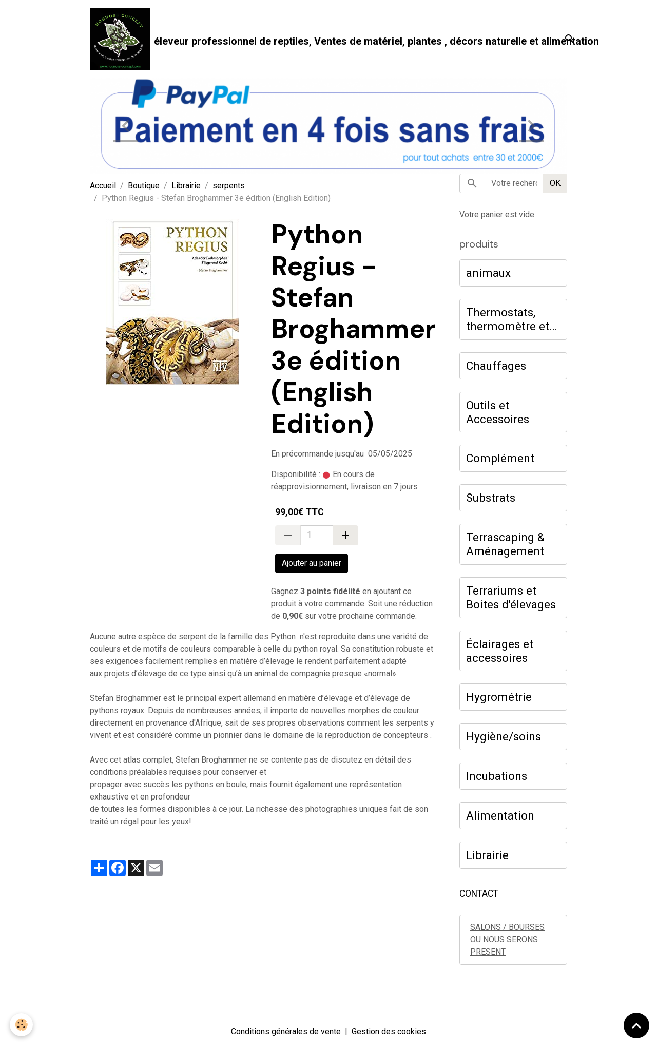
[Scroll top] (636, 1025)
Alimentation (500, 815)
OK (555, 183)
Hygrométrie (499, 696)
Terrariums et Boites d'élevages (511, 597)
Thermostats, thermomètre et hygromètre (507, 319)
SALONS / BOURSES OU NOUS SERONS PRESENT (507, 939)
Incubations (496, 776)
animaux (488, 272)
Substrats (490, 497)
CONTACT (478, 893)
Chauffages (496, 365)
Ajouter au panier (311, 563)
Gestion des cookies (389, 1031)
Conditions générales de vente (286, 1031)
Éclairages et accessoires (499, 650)
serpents (228, 186)
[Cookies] (21, 1024)
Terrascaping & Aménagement (505, 544)
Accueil (103, 186)
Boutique (144, 186)
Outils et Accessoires (497, 412)
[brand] (314, 39)
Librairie (186, 186)
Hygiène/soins (503, 736)
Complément (500, 458)
